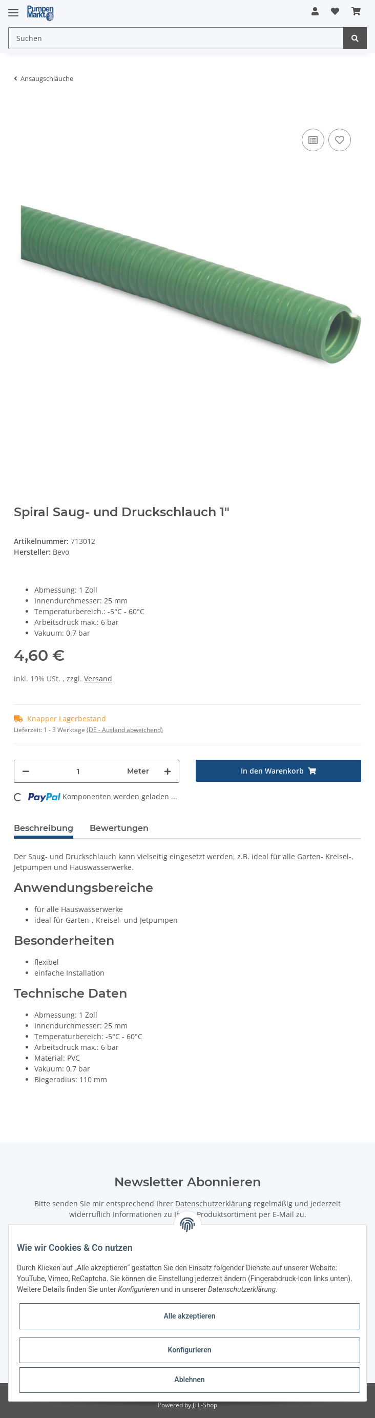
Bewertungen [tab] (119, 828)
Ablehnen (189, 1379)
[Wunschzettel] (335, 11)
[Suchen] (176, 38)
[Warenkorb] (356, 11)
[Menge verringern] (25, 771)
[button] (315, 11)
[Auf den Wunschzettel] (339, 140)
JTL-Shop (205, 1405)
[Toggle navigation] (13, 8)
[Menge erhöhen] (167, 771)
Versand (98, 678)
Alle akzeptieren (189, 1316)
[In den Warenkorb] (22, 110)
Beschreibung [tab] (43, 828)
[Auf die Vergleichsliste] (313, 140)
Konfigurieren (189, 1350)
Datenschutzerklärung (213, 1203)
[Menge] (78, 771)
